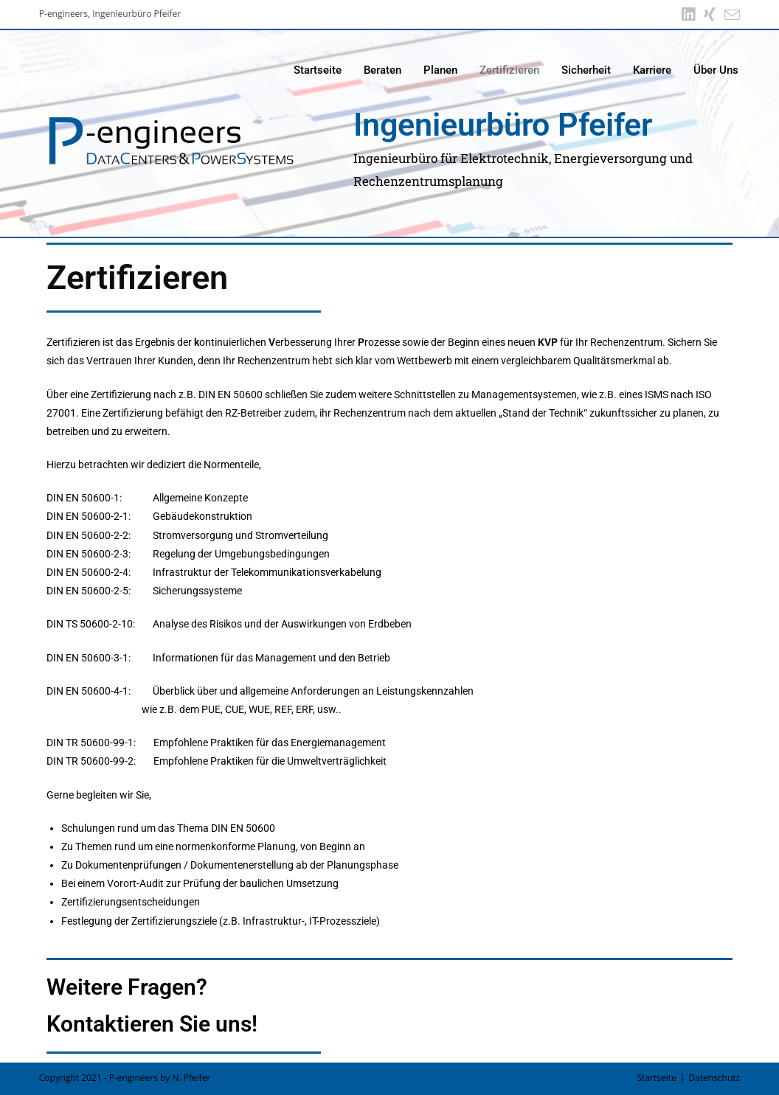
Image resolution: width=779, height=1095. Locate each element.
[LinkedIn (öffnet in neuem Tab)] (688, 14)
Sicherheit (586, 70)
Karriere (652, 70)
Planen (440, 70)
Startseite (318, 70)
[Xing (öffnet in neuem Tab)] (709, 14)
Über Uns (715, 70)
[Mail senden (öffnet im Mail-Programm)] (730, 15)
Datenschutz (714, 1077)
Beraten (382, 70)
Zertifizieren (509, 70)
